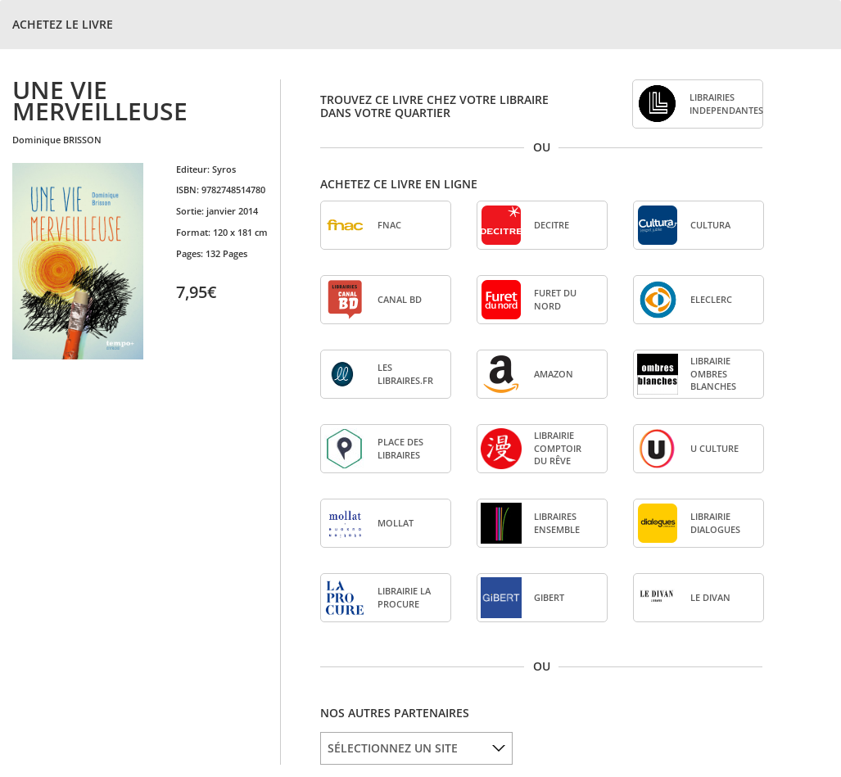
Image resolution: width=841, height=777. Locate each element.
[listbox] (416, 748)
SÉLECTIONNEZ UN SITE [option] (393, 748)
